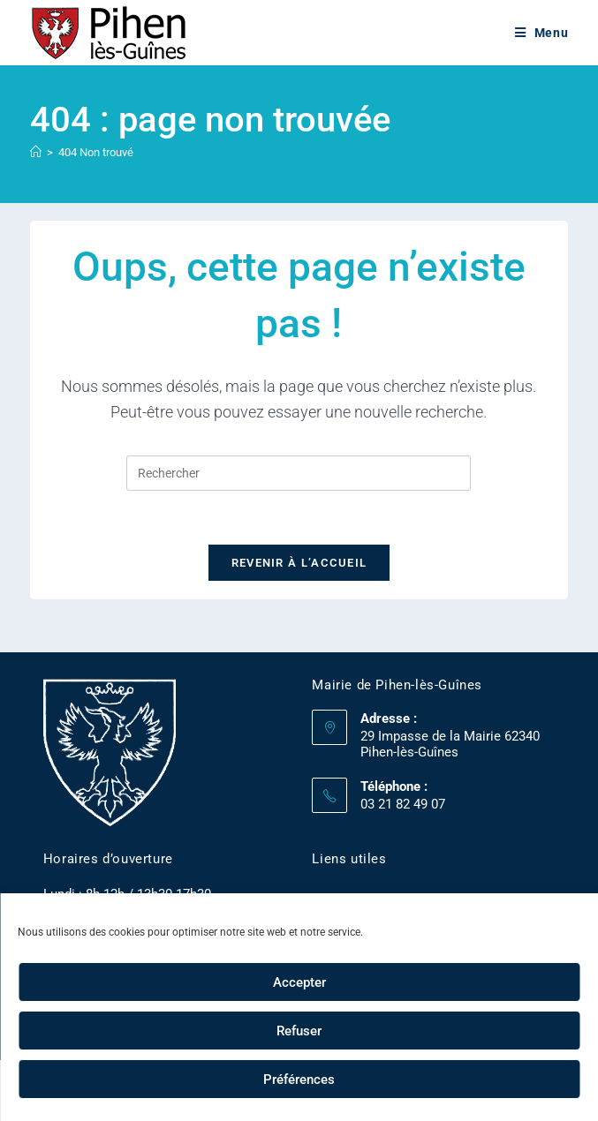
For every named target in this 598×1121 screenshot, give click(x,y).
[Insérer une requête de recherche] (298, 473)
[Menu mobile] (542, 33)
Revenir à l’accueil (299, 562)
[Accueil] (36, 152)
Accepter (299, 982)
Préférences (299, 1079)
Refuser (299, 1031)
